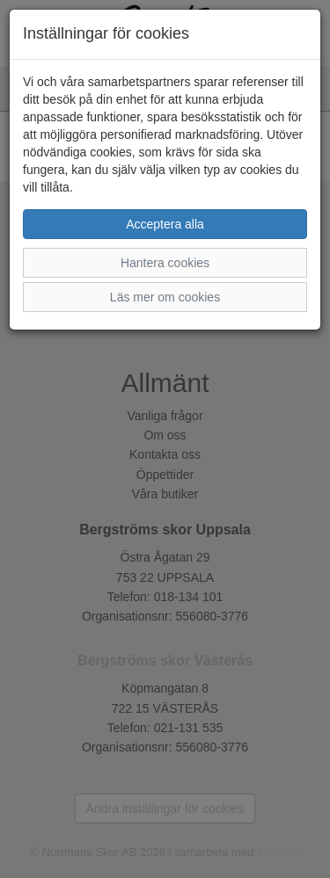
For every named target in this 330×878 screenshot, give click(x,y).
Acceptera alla (165, 224)
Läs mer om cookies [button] (165, 297)
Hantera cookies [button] (165, 263)
